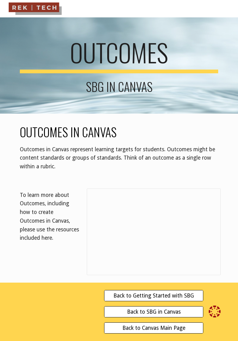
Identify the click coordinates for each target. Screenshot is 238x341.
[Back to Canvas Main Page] (153, 328)
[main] (118, 65)
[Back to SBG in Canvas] (153, 312)
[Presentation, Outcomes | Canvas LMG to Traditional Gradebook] (153, 232)
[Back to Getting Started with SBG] (153, 296)
